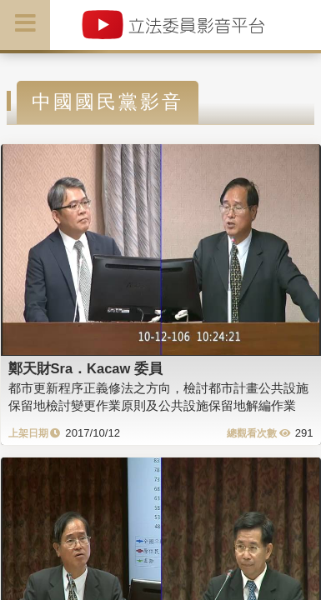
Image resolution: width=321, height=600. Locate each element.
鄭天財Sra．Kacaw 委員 (85, 368)
